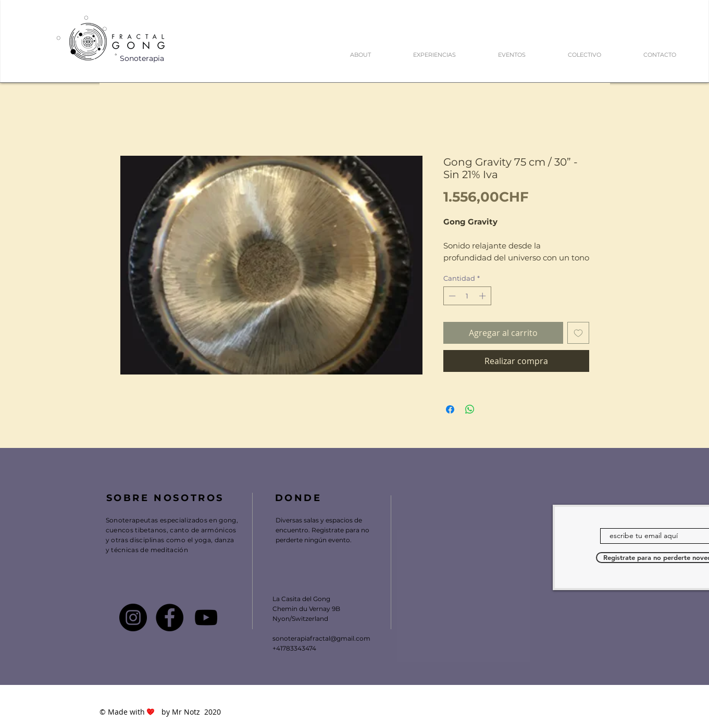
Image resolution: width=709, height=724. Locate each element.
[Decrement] (451, 296)
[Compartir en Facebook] (450, 409)
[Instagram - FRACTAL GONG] (133, 617)
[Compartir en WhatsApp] (470, 409)
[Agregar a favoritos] (578, 333)
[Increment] (483, 296)
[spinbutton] (467, 296)
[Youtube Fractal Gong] (206, 617)
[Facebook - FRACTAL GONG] (169, 617)
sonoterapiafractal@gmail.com (321, 638)
